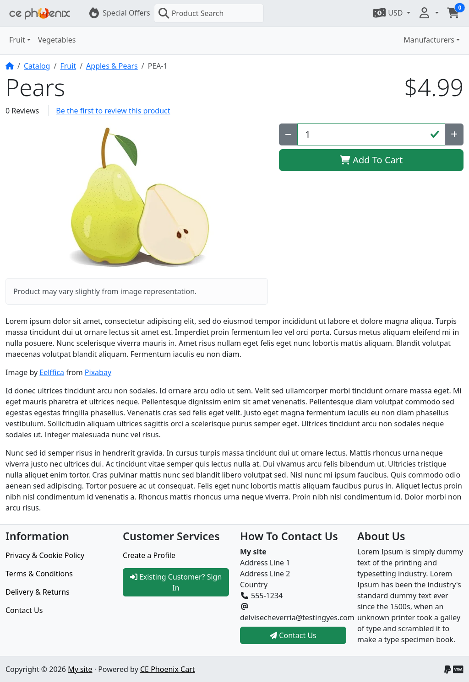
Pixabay (98, 372)
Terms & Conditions (39, 574)
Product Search (191, 13)
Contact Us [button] (293, 635)
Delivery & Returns (37, 592)
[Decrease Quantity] (288, 134)
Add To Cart (371, 160)
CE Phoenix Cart (167, 669)
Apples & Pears (112, 66)
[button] (391, 13)
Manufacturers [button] (429, 40)
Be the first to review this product (113, 111)
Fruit (68, 66)
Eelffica (51, 372)
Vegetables (57, 40)
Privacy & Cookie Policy (44, 555)
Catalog (37, 66)
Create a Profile (149, 555)
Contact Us (24, 610)
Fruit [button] (17, 40)
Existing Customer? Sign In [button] (176, 582)
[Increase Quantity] (454, 134)
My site (80, 669)
